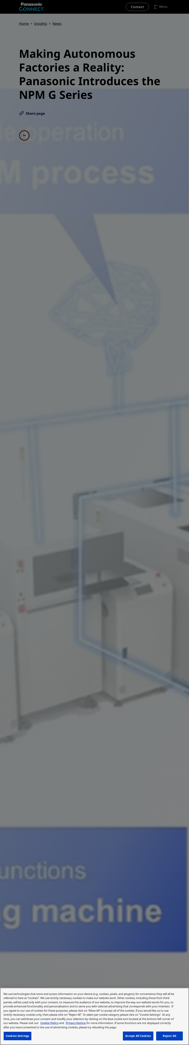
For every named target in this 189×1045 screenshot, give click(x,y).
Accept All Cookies (138, 1036)
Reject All (169, 1036)
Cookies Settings (17, 1036)
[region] (94, 1016)
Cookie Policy (49, 1023)
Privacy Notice (76, 1023)
